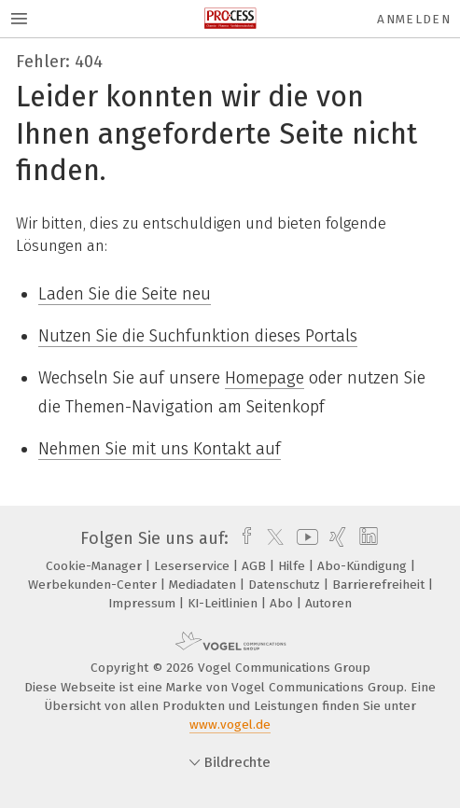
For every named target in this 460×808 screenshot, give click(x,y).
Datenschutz (286, 584)
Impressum (143, 603)
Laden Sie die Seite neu (124, 294)
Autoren (328, 603)
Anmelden (414, 19)
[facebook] (242, 538)
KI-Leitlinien (224, 603)
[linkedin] (366, 538)
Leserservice (193, 566)
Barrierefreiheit (380, 584)
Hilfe (293, 566)
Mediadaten (204, 584)
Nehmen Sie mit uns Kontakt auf (159, 449)
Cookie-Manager (96, 566)
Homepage (264, 378)
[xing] (335, 538)
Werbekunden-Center (94, 584)
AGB (256, 566)
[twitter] (271, 538)
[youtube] (304, 538)
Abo (283, 603)
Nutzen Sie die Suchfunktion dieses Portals (197, 336)
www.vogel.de (230, 724)
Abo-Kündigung (364, 566)
